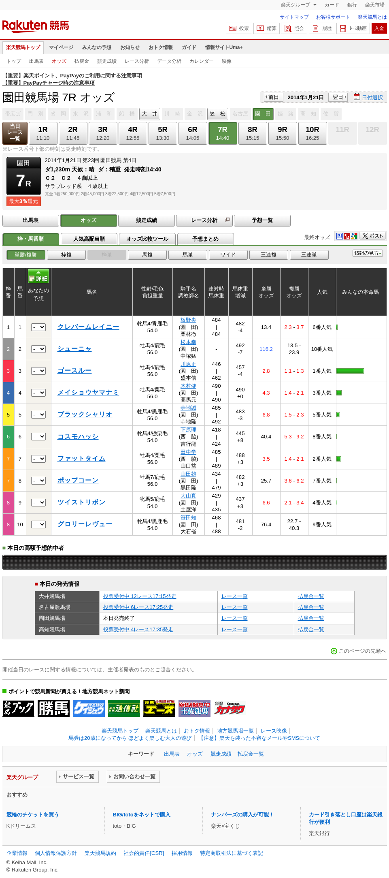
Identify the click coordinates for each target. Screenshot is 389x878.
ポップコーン (78, 480)
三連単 (309, 255)
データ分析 (169, 61)
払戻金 (81, 61)
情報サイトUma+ (224, 47)
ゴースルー (74, 370)
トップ (13, 61)
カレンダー (201, 61)
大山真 (188, 496)
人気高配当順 (89, 239)
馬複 (147, 255)
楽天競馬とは (372, 17)
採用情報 (182, 853)
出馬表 (36, 61)
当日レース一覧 (15, 132)
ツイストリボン (81, 502)
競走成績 (107, 61)
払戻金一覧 (311, 596)
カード (332, 5)
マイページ (61, 47)
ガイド (189, 47)
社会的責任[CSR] (143, 853)
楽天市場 (375, 5)
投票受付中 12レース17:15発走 (139, 596)
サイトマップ (294, 17)
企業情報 (17, 853)
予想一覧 (262, 220)
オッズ (59, 61)
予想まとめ (205, 239)
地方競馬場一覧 (235, 731)
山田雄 (188, 474)
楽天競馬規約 (100, 853)
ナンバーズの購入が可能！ (242, 815)
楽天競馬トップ (23, 47)
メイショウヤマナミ (88, 392)
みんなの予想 (96, 47)
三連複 (268, 255)
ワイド (228, 255)
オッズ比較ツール (147, 239)
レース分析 (137, 61)
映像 (227, 61)
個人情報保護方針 (56, 853)
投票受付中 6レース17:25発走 (138, 607)
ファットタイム (81, 458)
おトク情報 (161, 47)
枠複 (66, 255)
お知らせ (130, 47)
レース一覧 (234, 596)
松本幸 (188, 342)
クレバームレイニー (88, 326)
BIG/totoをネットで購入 (141, 815)
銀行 (352, 5)
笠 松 (217, 114)
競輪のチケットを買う (32, 815)
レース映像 (274, 731)
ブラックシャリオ (85, 414)
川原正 (188, 364)
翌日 (338, 97)
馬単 (188, 255)
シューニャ (74, 348)
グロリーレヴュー (85, 524)
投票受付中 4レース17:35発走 (138, 629)
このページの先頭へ (362, 651)
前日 (273, 97)
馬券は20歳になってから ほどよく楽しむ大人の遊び (129, 738)
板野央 (188, 320)
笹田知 (188, 518)
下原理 (188, 430)
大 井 (149, 114)
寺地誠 (188, 408)
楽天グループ (296, 5)
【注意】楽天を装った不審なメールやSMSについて (259, 738)
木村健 (188, 386)
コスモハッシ (78, 436)
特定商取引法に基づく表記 (231, 853)
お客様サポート (333, 17)
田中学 (188, 452)
